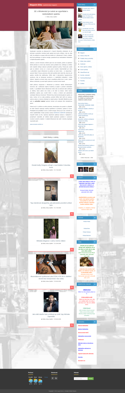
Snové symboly (84, 69)
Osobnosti (82, 64)
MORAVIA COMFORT (60, 112)
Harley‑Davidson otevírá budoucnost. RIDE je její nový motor (89, 24)
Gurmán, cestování (85, 75)
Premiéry (82, 80)
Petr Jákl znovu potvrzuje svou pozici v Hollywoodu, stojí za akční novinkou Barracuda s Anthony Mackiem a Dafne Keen (86, 38)
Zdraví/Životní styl (84, 72)
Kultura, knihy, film (84, 55)
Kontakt (67, 391)
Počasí (46, 377)
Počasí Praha (86, 221)
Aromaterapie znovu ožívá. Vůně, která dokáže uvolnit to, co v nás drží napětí (89, 30)
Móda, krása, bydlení (52, 16)
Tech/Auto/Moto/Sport (85, 78)
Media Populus (72, 391)
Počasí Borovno (87, 235)
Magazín (82, 53)
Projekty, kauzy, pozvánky (86, 58)
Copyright (51, 391)
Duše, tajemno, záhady (86, 66)
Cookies (82, 83)
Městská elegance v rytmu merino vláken (51, 241)
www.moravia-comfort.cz (36, 124)
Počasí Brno (87, 228)
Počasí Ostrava (87, 232)
